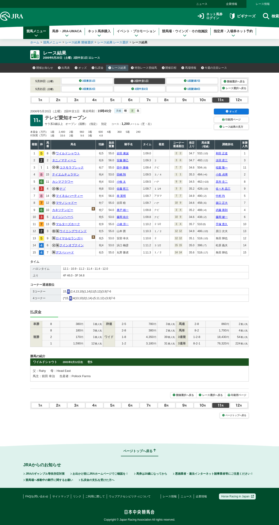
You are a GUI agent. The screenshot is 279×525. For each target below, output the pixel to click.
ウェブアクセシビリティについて (130, 496)
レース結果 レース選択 (113, 42)
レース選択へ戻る (234, 88)
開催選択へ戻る (234, 81)
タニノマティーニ (64, 160)
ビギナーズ (242, 16)
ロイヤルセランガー (69, 238)
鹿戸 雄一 (123, 210)
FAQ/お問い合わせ (36, 496)
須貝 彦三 (222, 160)
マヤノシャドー (66, 202)
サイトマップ (60, 496)
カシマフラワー (62, 181)
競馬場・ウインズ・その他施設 (185, 33)
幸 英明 (121, 196)
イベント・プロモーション (136, 33)
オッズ (81, 67)
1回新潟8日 (192, 89)
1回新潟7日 (192, 80)
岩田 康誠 (123, 153)
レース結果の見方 (231, 126)
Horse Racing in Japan (237, 496)
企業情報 (231, 4)
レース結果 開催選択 (79, 42)
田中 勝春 (123, 167)
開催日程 (169, 67)
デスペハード (65, 252)
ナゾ (63, 188)
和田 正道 (222, 153)
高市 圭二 (222, 181)
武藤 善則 (222, 210)
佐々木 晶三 (223, 188)
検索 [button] (271, 16)
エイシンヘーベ (62, 217)
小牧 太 (121, 181)
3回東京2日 (87, 89)
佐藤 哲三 (123, 188)
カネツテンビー (62, 210)
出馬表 (64, 67)
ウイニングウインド (73, 231)
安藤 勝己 (123, 160)
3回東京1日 (87, 80)
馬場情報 (188, 67)
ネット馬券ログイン (210, 16)
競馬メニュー (36, 33)
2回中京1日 (140, 81)
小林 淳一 (123, 224)
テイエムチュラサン (65, 174)
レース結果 (117, 67)
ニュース (201, 4)
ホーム (34, 42)
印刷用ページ (231, 119)
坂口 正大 (222, 202)
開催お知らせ (43, 67)
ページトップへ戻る (234, 415)
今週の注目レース (214, 67)
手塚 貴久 (222, 224)
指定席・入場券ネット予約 (233, 33)
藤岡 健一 (222, 217)
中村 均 (220, 196)
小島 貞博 (222, 174)
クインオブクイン (72, 245)
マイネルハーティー (69, 196)
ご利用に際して (95, 496)
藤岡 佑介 (123, 217)
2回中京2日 (139, 89)
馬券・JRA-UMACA (67, 33)
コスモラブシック (72, 167)
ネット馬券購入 (99, 33)
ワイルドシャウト (68, 153)
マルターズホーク (68, 224)
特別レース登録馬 (144, 67)
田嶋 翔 (121, 174)
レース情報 (263, 4)
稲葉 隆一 (222, 167)
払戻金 (98, 67)
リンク (77, 496)
